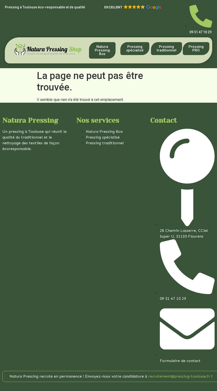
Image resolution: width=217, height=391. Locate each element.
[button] (132, 7)
